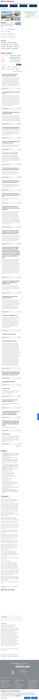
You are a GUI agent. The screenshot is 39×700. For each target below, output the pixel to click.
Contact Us (33, 5)
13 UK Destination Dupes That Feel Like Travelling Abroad (33, 681)
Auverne (3, 23)
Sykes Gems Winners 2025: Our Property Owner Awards (32, 686)
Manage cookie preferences (19, 684)
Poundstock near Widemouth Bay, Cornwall (7, 25)
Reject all (34, 697)
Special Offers (13, 5)
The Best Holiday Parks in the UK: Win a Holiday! (33, 683)
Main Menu (3, 5)
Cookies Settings (4, 697)
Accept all (27, 697)
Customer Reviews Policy (19, 686)
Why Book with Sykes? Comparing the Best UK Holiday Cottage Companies (32, 689)
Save (16, 23)
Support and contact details (19, 680)
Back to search (5, 8)
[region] (19, 694)
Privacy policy (17, 681)
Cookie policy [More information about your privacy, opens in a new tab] (18, 695)
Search (18, 64)
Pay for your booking (18, 687)
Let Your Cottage (23, 5)
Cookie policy (17, 683)
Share (19, 23)
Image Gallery (6, 19)
